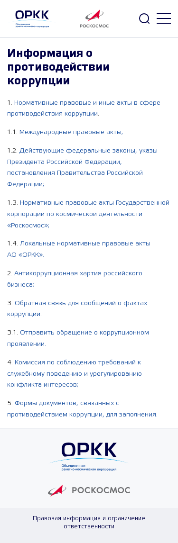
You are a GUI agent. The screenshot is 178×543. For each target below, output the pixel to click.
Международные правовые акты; (71, 132)
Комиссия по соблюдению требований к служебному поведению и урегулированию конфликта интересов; (74, 374)
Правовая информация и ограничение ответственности (89, 522)
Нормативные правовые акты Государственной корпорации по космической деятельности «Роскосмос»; (88, 214)
